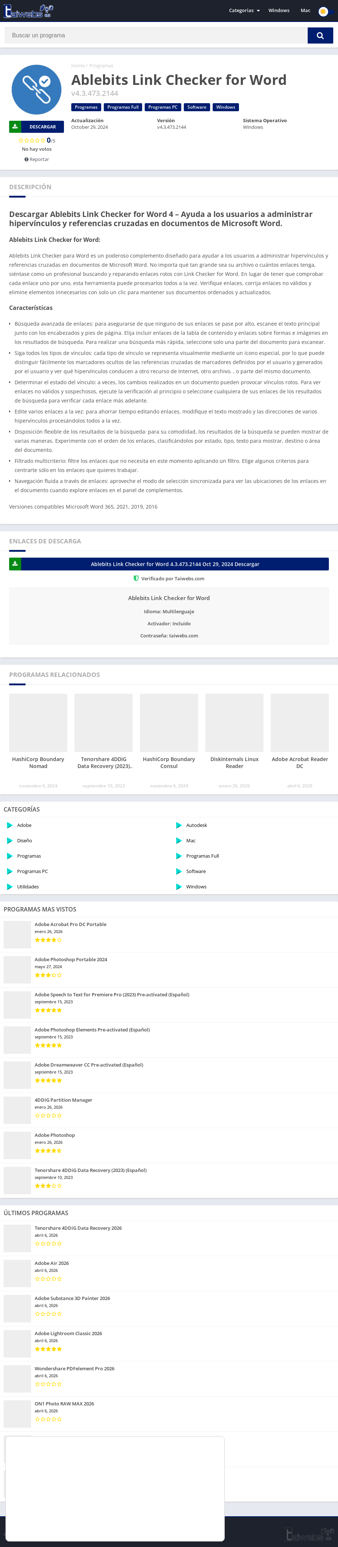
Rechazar (183, 1525)
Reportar (36, 160)
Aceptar (183, 1510)
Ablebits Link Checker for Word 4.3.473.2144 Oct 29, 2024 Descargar (134, 565)
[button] (316, 35)
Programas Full (122, 108)
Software (196, 108)
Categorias (241, 11)
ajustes (66, 1528)
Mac (305, 11)
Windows (279, 11)
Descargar (32, 128)
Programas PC (163, 108)
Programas (101, 67)
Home (78, 67)
